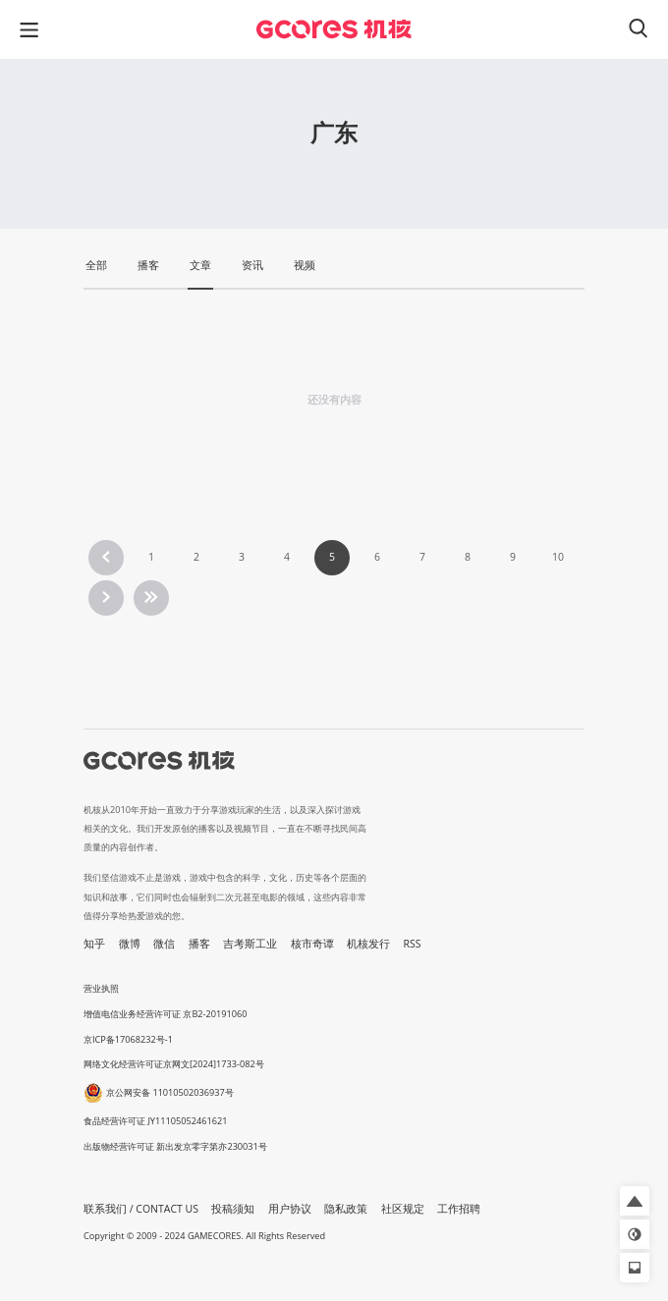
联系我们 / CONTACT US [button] (141, 1209)
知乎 (94, 943)
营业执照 (101, 988)
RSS (412, 943)
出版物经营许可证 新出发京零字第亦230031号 (175, 1146)
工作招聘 (458, 1209)
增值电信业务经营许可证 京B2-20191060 (165, 1013)
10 (558, 557)
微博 (129, 943)
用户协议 (289, 1209)
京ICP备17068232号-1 (128, 1039)
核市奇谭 (312, 943)
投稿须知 (232, 1209)
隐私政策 (345, 1209)
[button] (634, 1201)
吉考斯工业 (250, 943)
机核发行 (368, 943)
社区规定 (402, 1209)
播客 (199, 943)
